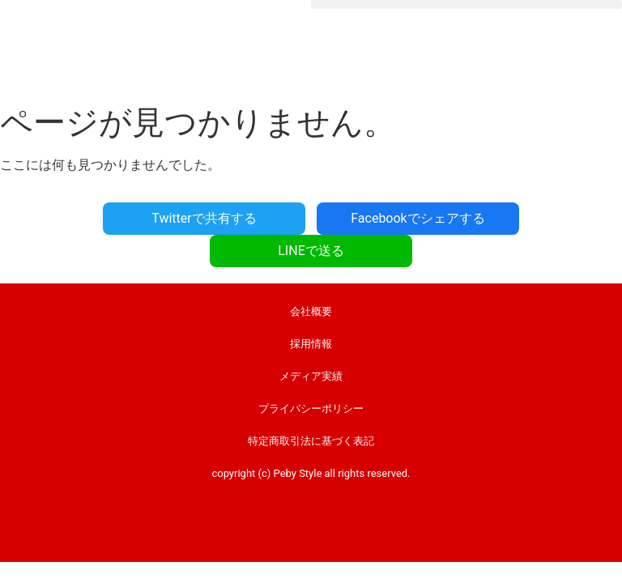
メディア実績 (311, 376)
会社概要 (311, 311)
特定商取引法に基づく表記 (311, 441)
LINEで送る (310, 250)
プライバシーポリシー (311, 408)
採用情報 (311, 344)
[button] (466, 4)
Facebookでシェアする (417, 218)
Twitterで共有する (203, 218)
